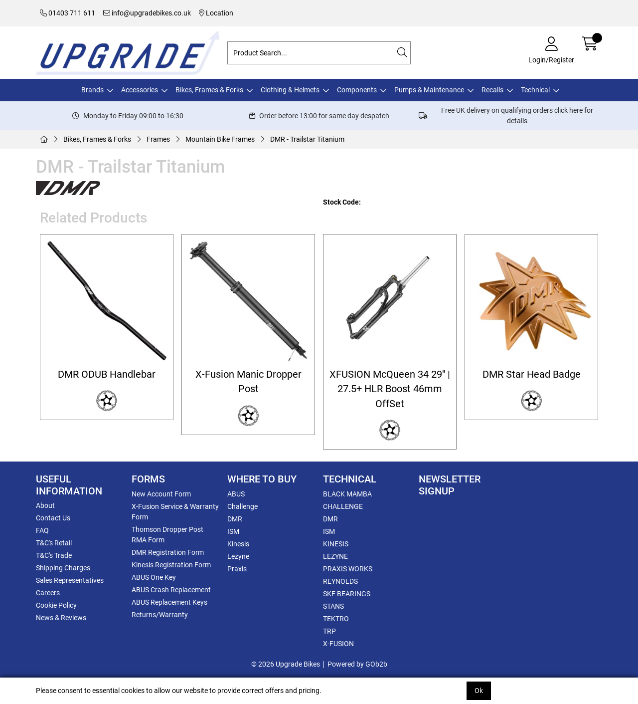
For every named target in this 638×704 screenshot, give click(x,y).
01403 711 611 (67, 13)
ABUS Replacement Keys (169, 602)
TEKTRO (336, 619)
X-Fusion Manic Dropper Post (248, 382)
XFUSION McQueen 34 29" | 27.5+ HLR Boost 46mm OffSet (389, 389)
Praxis (237, 569)
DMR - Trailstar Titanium (307, 139)
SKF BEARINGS (346, 594)
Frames (158, 139)
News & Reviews (61, 618)
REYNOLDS (340, 581)
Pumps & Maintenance (429, 90)
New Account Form (161, 494)
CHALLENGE (343, 506)
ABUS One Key (154, 577)
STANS (333, 606)
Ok (479, 691)
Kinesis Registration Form (171, 565)
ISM (233, 531)
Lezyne (238, 556)
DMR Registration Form (168, 552)
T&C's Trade (54, 555)
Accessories (139, 90)
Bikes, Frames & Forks (209, 90)
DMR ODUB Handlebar (107, 374)
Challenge (242, 506)
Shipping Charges (63, 568)
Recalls (492, 90)
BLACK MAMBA (347, 494)
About (45, 505)
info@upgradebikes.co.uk (147, 13)
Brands (92, 90)
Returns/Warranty (160, 615)
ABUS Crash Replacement (171, 590)
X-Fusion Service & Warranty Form (175, 511)
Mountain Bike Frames (220, 139)
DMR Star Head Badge (531, 374)
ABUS (236, 494)
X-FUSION (338, 644)
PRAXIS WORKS (347, 569)
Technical (535, 90)
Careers (48, 593)
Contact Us (53, 518)
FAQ (42, 530)
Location (216, 13)
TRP (329, 631)
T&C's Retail (54, 543)
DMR (234, 519)
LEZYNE (335, 556)
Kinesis (238, 544)
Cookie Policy (56, 605)
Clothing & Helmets (290, 90)
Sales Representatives (70, 580)
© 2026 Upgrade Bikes (285, 664)
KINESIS (335, 544)
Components (357, 90)
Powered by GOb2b (357, 664)
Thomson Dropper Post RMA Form (167, 534)
